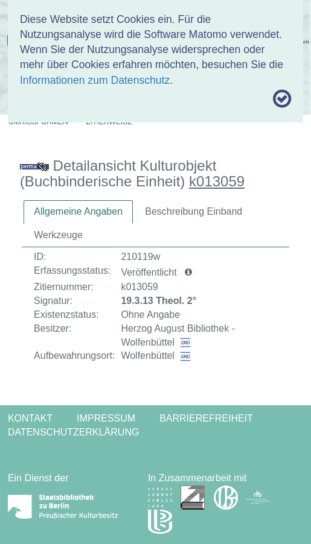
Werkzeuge (58, 235)
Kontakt (30, 418)
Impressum (106, 418)
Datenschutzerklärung (73, 432)
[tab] (78, 212)
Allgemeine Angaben (78, 211)
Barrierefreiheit (206, 418)
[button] (188, 272)
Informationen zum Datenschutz (95, 80)
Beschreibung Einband (193, 211)
